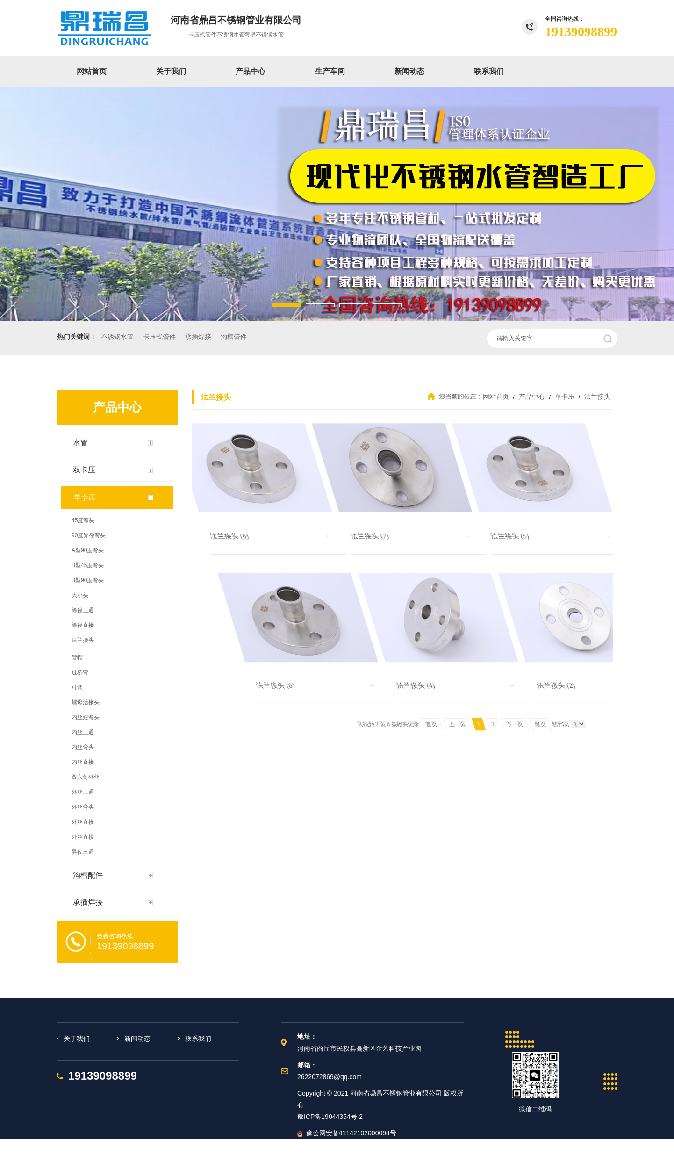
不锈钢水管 (117, 336)
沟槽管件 (234, 336)
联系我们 (489, 71)
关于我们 (171, 71)
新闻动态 (409, 71)
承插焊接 (198, 336)
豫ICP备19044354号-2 (330, 1116)
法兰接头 (596, 396)
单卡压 (564, 396)
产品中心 (250, 71)
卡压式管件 (159, 336)
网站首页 (92, 71)
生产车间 (330, 71)
